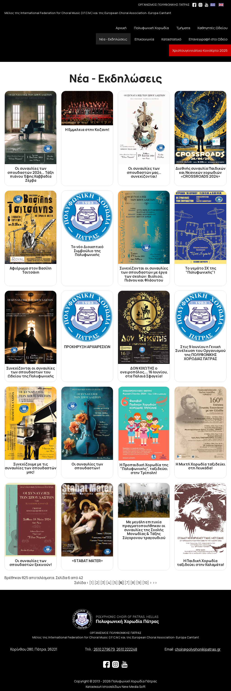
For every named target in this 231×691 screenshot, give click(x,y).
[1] (91, 582)
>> (154, 582)
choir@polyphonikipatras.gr (198, 649)
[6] (121, 582)
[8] (133, 582)
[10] (145, 582)
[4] (109, 582)
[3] (103, 582)
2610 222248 (126, 649)
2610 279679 (104, 649)
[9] (139, 582)
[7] (127, 582)
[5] (115, 582)
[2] (97, 582)
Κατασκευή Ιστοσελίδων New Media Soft (116, 686)
